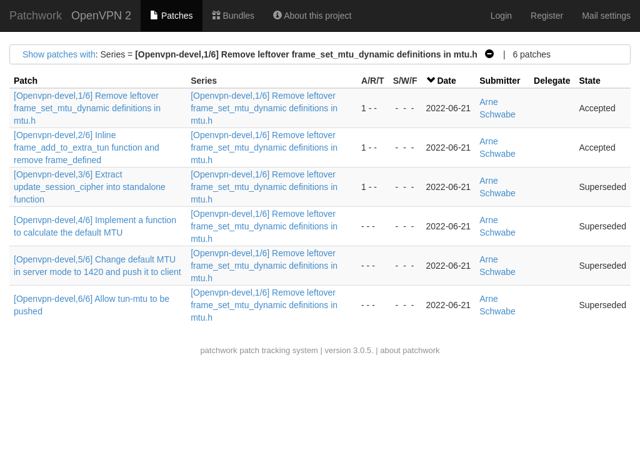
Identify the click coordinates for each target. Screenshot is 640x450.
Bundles (233, 16)
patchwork (218, 350)
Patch (26, 81)
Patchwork (35, 15)
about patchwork (409, 350)
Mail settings (606, 16)
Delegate (552, 81)
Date (446, 81)
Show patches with (59, 54)
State (589, 81)
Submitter (499, 81)
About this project (312, 16)
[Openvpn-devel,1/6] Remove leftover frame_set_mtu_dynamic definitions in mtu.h (87, 108)
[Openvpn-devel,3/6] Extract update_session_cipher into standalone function (90, 186)
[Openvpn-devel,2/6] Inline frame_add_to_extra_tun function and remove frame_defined (86, 147)
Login (501, 16)
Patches (171, 16)
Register (547, 16)
